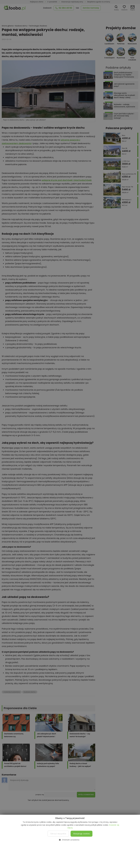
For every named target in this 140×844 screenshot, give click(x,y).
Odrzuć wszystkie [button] (58, 833)
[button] (70, 839)
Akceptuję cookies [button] (81, 833)
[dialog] (70, 422)
